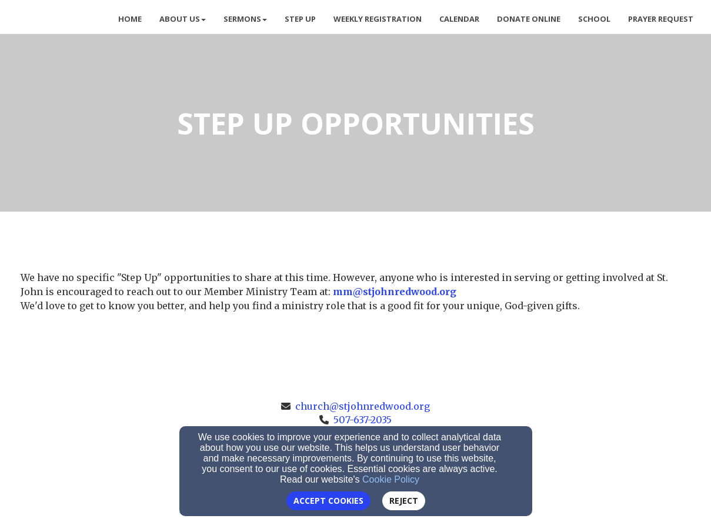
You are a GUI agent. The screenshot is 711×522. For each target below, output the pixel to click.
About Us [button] (182, 19)
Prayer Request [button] (660, 19)
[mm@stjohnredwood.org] (394, 291)
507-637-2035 (362, 420)
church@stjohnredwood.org (362, 406)
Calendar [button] (459, 19)
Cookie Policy (390, 479)
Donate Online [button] (528, 19)
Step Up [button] (300, 19)
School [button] (594, 19)
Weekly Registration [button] (377, 19)
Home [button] (130, 19)
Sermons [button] (245, 19)
